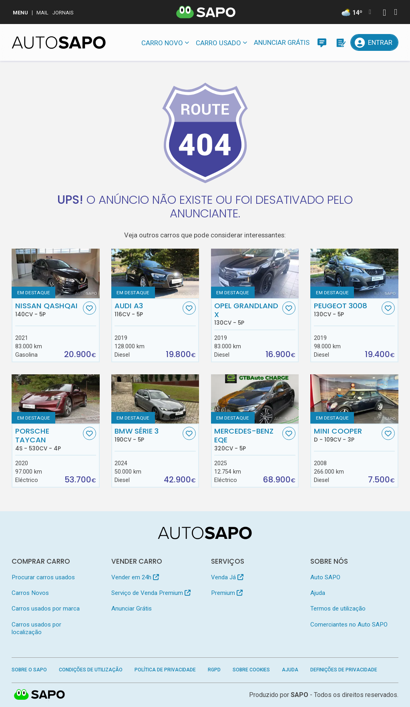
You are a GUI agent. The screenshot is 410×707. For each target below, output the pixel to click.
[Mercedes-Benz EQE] (255, 399)
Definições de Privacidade (343, 670)
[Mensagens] (322, 42)
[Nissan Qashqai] (55, 273)
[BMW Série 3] (155, 399)
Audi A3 (148, 309)
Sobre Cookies (251, 670)
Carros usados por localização (36, 628)
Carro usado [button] (218, 43)
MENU (20, 12)
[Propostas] (340, 42)
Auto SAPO (325, 577)
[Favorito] (89, 308)
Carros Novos (30, 593)
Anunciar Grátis (282, 42)
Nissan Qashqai (48, 309)
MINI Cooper (347, 435)
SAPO (299, 695)
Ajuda (317, 593)
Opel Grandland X (247, 313)
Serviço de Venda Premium (151, 593)
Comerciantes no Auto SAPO (349, 624)
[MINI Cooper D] (354, 399)
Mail (42, 12)
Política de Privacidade (165, 670)
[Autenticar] (384, 13)
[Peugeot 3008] (354, 273)
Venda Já (227, 577)
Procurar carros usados (43, 577)
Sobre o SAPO (29, 670)
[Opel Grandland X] (255, 273)
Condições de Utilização (91, 670)
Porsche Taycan (48, 439)
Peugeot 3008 (347, 309)
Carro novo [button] (162, 43)
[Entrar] (374, 42)
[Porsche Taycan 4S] (55, 399)
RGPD (214, 670)
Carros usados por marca (46, 608)
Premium (227, 593)
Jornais (63, 12)
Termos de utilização (338, 608)
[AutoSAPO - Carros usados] (59, 42)
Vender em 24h (135, 577)
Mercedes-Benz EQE (247, 439)
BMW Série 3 (148, 435)
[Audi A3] (155, 273)
